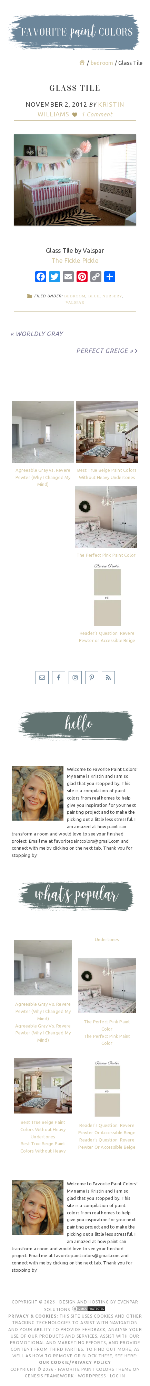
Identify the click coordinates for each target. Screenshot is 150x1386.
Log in (117, 1376)
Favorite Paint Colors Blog (75, 43)
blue (94, 296)
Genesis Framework (49, 1376)
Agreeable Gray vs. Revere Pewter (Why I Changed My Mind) (43, 477)
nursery (112, 296)
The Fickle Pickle (75, 260)
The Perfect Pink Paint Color (106, 555)
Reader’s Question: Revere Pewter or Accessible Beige (107, 637)
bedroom (75, 296)
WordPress (92, 1376)
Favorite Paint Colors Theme (94, 1369)
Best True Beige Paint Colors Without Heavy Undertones (107, 474)
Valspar (75, 302)
